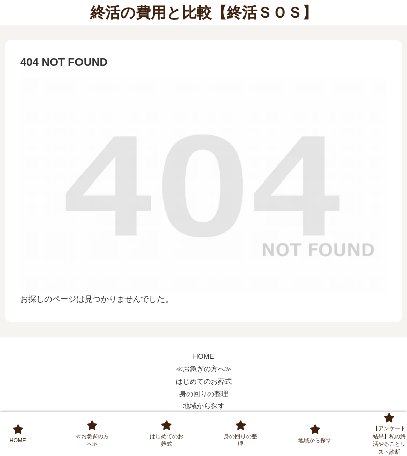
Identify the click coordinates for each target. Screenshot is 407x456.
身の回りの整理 (203, 394)
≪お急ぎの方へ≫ (204, 368)
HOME (203, 356)
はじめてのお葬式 (204, 381)
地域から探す (204, 406)
